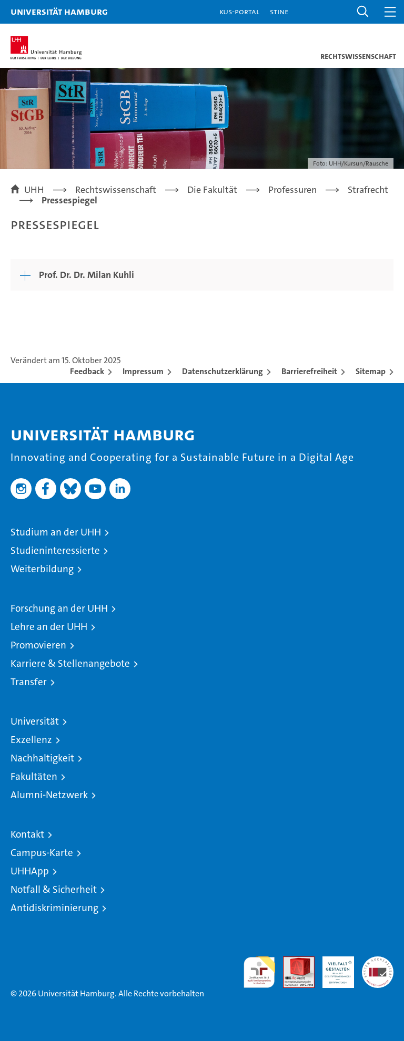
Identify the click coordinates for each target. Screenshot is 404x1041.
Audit (293, 961)
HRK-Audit (332, 967)
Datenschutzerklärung (222, 371)
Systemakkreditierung (377, 961)
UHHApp (30, 871)
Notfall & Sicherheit (54, 889)
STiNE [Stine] (279, 11)
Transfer (29, 681)
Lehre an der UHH (49, 626)
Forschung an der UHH (59, 608)
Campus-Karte (42, 852)
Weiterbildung (42, 568)
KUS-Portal (239, 11)
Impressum (143, 371)
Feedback (87, 371)
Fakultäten (34, 776)
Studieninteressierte (55, 550)
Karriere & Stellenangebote (70, 663)
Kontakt (27, 834)
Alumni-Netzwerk (49, 794)
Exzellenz (31, 739)
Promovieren (38, 645)
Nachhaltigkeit (42, 758)
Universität (35, 721)
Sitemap (371, 371)
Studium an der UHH (56, 532)
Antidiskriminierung (54, 907)
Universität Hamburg (59, 11)
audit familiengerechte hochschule (259, 972)
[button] (363, 12)
